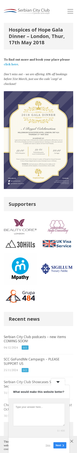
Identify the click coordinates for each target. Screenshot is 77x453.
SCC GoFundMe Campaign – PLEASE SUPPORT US (38, 369)
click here (11, 64)
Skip (48, 445)
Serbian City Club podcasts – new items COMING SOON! (38, 346)
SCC (25, 351)
